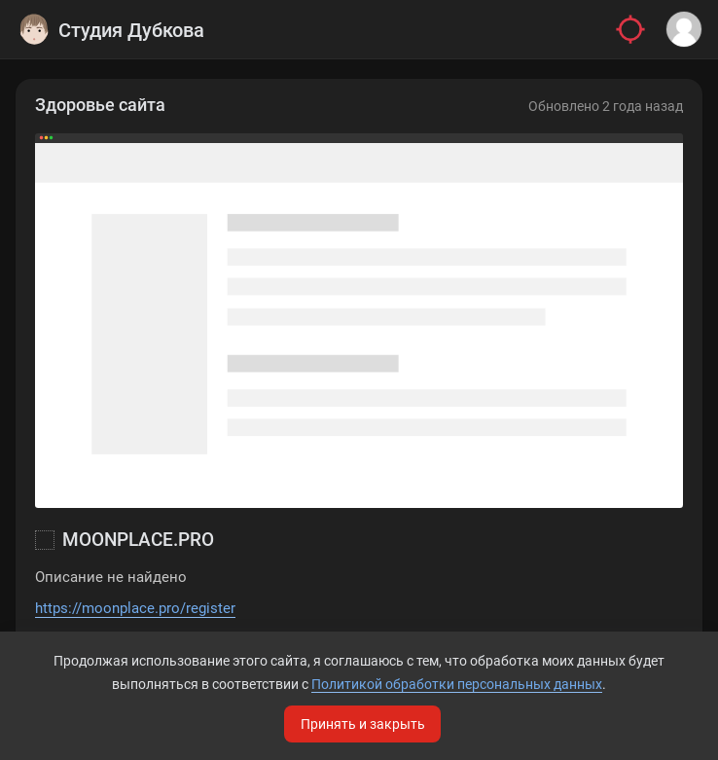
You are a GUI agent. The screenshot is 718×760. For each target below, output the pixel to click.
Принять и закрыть (363, 724)
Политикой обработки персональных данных (456, 684)
